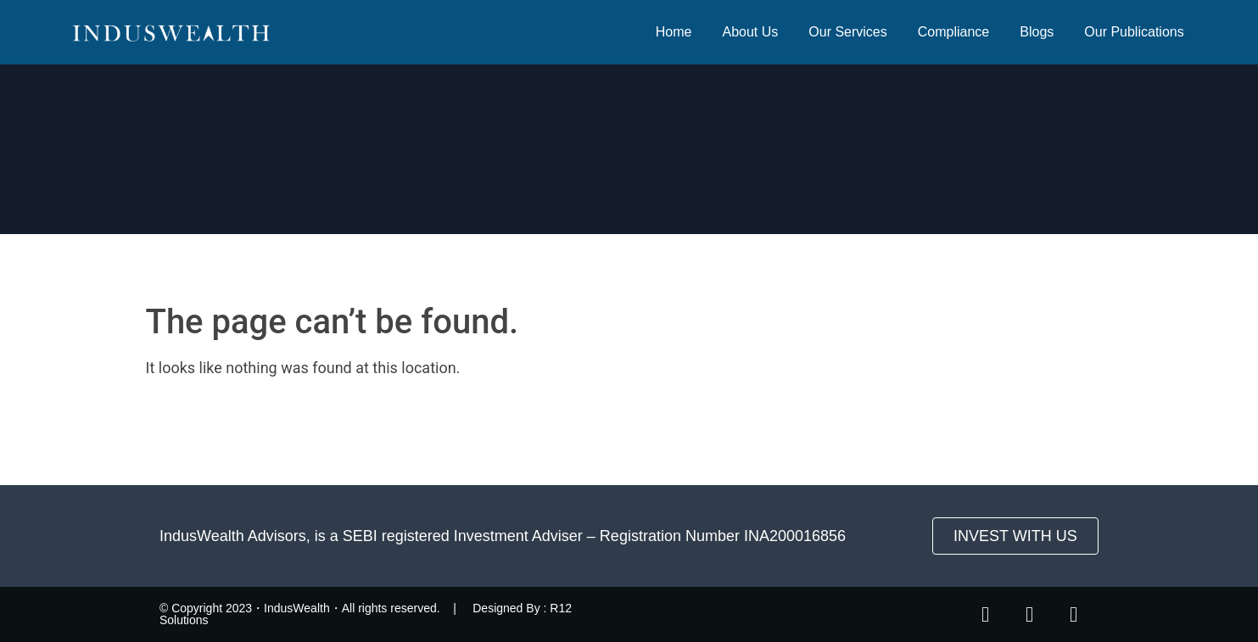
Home (674, 32)
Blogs (1037, 32)
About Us (750, 32)
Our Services (847, 32)
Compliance (953, 32)
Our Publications (1133, 32)
